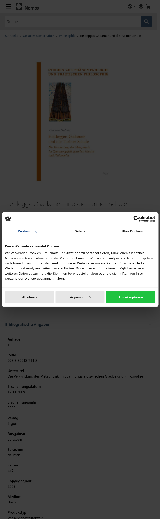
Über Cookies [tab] (132, 231)
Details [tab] (80, 231)
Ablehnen (29, 297)
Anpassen (80, 297)
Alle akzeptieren (130, 297)
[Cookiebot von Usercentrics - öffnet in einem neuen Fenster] (136, 219)
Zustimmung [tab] (27, 231)
